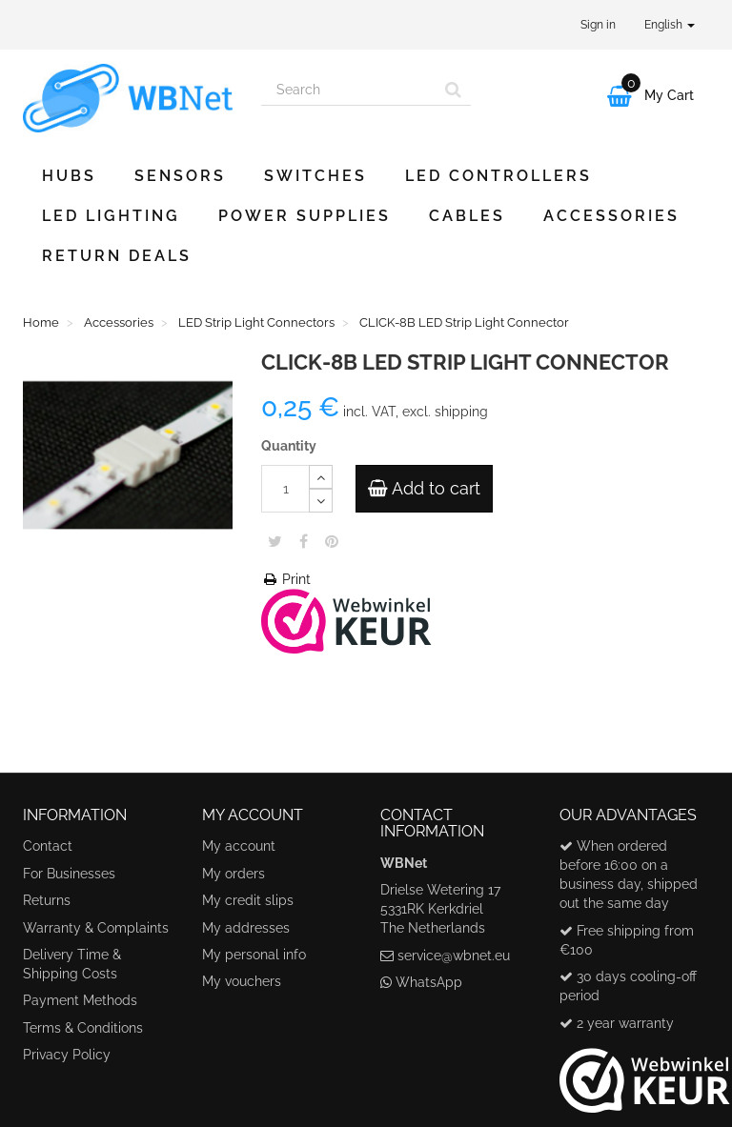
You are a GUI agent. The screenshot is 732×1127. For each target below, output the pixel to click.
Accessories (611, 216)
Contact (47, 846)
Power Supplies (304, 216)
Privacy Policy (67, 1054)
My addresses (246, 928)
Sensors (180, 176)
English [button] (669, 24)
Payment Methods (80, 1000)
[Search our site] (349, 89)
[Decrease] (321, 501)
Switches (315, 176)
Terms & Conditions (83, 1028)
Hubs (69, 176)
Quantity (288, 445)
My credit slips (248, 900)
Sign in (598, 24)
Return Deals (117, 256)
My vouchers (241, 981)
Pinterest (331, 541)
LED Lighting (111, 216)
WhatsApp (429, 982)
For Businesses (69, 873)
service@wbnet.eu (453, 955)
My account (238, 846)
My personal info (254, 954)
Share (303, 541)
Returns (47, 900)
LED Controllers (498, 176)
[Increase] (321, 477)
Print (286, 579)
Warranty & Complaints (96, 928)
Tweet (275, 541)
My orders (233, 873)
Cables (467, 216)
